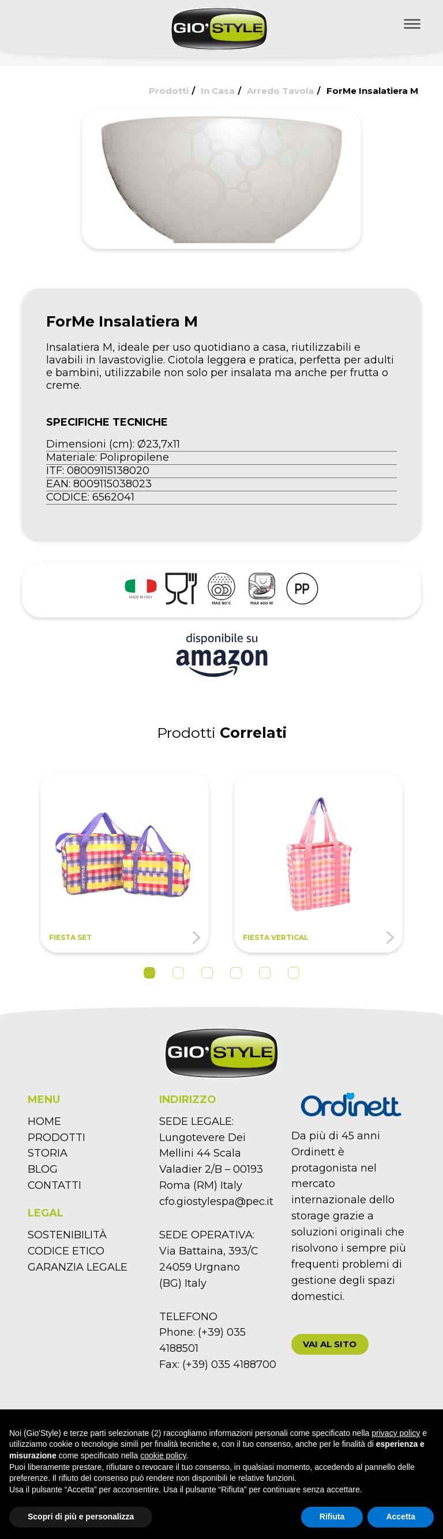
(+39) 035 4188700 (229, 1364)
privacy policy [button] (395, 1433)
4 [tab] (236, 973)
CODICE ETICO (66, 1251)
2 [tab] (178, 973)
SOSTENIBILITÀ (67, 1235)
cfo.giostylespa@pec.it (216, 1201)
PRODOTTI (56, 1137)
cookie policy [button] (163, 1455)
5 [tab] (265, 973)
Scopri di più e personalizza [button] (81, 1516)
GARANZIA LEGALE (77, 1267)
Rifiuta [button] (332, 1516)
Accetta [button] (400, 1516)
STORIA (47, 1153)
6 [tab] (293, 973)
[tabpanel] (125, 862)
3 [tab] (207, 973)
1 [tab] (149, 973)
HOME (44, 1121)
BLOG (43, 1169)
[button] (330, 1344)
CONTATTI (54, 1185)
